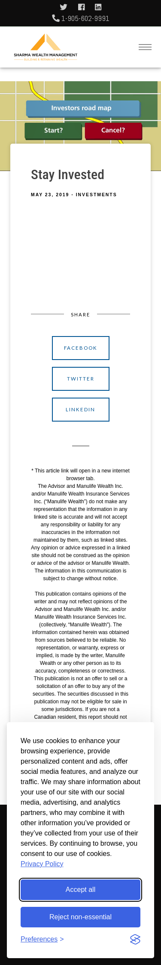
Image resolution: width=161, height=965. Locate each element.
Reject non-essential (80, 917)
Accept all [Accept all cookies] (80, 889)
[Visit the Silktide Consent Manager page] (135, 939)
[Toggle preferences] (42, 939)
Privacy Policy (42, 864)
